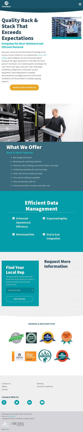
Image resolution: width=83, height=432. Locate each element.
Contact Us (6, 383)
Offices (4, 386)
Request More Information (24, 87)
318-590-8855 (10, 416)
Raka (7, 429)
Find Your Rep (19, 299)
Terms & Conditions (45, 386)
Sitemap (40, 383)
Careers (5, 389)
